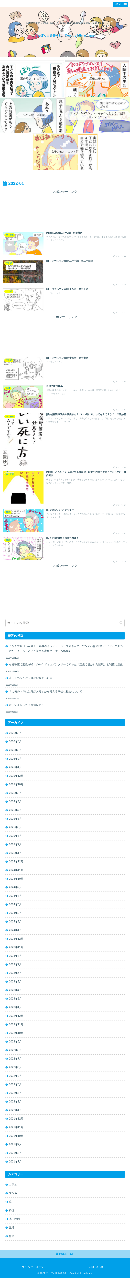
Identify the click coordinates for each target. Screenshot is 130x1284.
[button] (121, 624)
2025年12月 (16, 777)
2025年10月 (16, 786)
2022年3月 (15, 1097)
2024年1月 (15, 933)
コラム (13, 1189)
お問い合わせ (96, 1273)
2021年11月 (16, 1132)
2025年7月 (15, 812)
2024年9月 (15, 889)
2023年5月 (15, 985)
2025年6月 (15, 820)
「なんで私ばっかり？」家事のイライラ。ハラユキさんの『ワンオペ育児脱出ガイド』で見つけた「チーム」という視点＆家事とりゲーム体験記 (66, 649)
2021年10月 (16, 1140)
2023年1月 (15, 1011)
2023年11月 (16, 950)
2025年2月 (15, 846)
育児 (11, 1241)
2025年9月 (15, 794)
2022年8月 (15, 1054)
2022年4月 (15, 1088)
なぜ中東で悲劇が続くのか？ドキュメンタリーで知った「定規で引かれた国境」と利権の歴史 (66, 665)
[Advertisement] (65, 209)
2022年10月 (16, 1037)
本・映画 (14, 1224)
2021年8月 (15, 1158)
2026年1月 (15, 768)
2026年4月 (15, 742)
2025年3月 (15, 838)
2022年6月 (15, 1071)
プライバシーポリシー (34, 1273)
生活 (11, 1233)
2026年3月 (15, 751)
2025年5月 (15, 829)
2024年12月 (16, 864)
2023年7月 (15, 967)
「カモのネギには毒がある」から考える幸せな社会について (45, 692)
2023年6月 (15, 976)
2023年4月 (15, 993)
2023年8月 (15, 959)
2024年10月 (16, 881)
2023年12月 (16, 941)
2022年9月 (15, 1045)
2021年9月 (15, 1149)
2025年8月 (15, 803)
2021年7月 (15, 1166)
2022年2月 (15, 1106)
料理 (11, 1215)
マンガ (13, 1198)
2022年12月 (16, 1019)
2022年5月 (15, 1080)
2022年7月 (15, 1062)
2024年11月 (16, 872)
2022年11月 (16, 1028)
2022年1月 (15, 1114)
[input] (64, 624)
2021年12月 (16, 1123)
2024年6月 (15, 907)
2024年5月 (15, 916)
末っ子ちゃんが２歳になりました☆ (30, 679)
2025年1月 (15, 855)
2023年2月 (15, 1002)
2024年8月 (15, 898)
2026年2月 (15, 760)
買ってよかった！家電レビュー (28, 706)
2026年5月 (15, 734)
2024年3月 (15, 924)
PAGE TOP (65, 1260)
